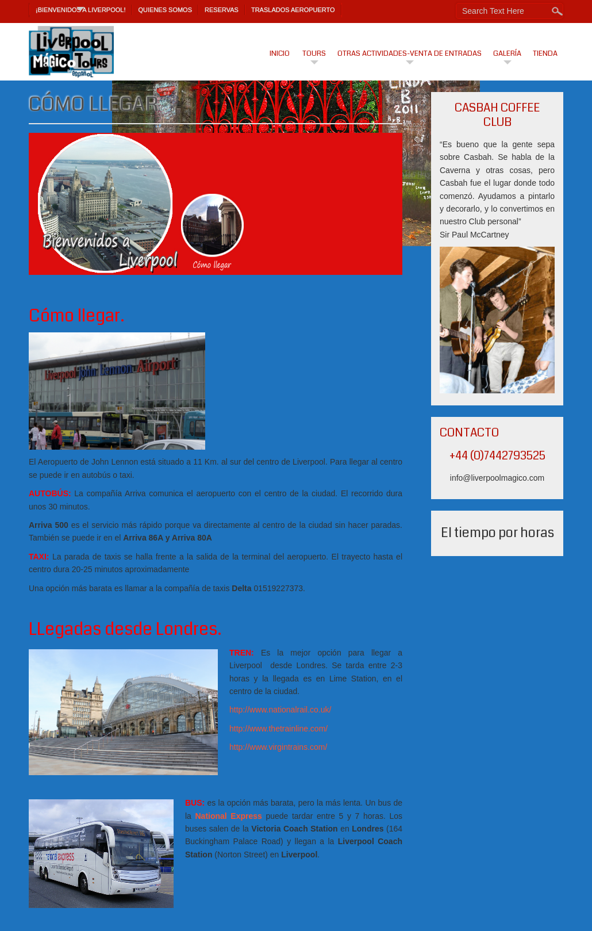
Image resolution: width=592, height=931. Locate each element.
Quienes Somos (166, 9)
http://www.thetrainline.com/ (278, 728)
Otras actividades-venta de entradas (409, 53)
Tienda (545, 53)
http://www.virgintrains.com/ (278, 747)
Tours (314, 53)
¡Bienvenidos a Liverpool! (81, 9)
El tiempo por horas (497, 532)
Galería (507, 53)
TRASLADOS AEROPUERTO (293, 9)
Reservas (222, 9)
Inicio (280, 53)
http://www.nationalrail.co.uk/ (280, 709)
